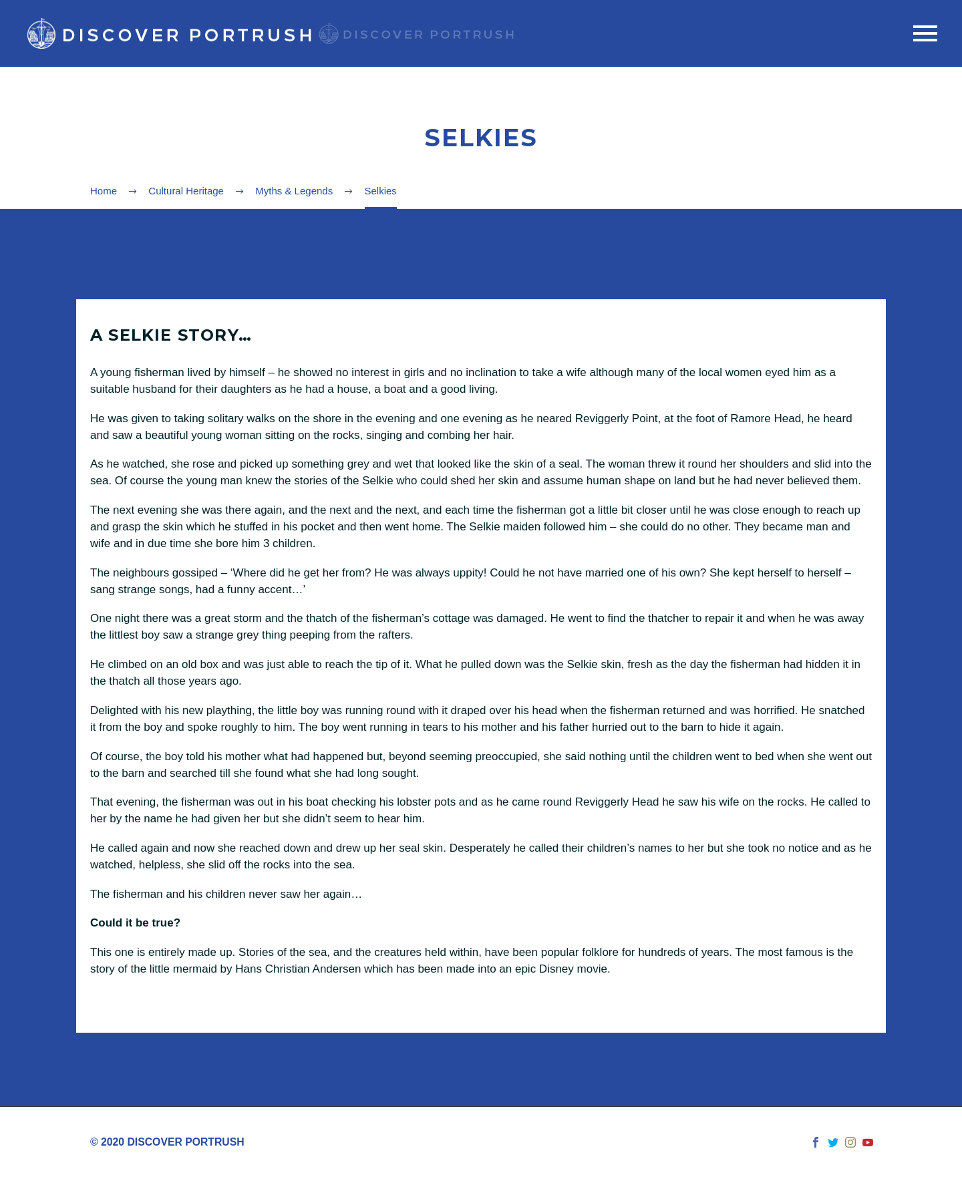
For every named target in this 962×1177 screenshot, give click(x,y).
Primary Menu (925, 33)
